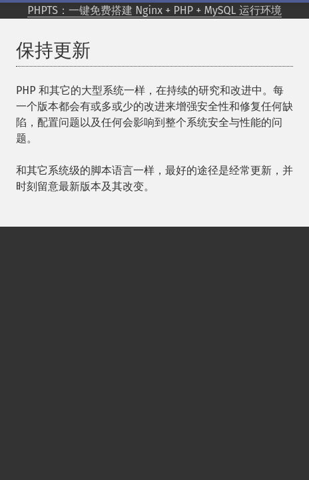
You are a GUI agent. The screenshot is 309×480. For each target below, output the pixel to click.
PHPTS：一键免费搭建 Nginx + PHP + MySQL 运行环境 (154, 10)
